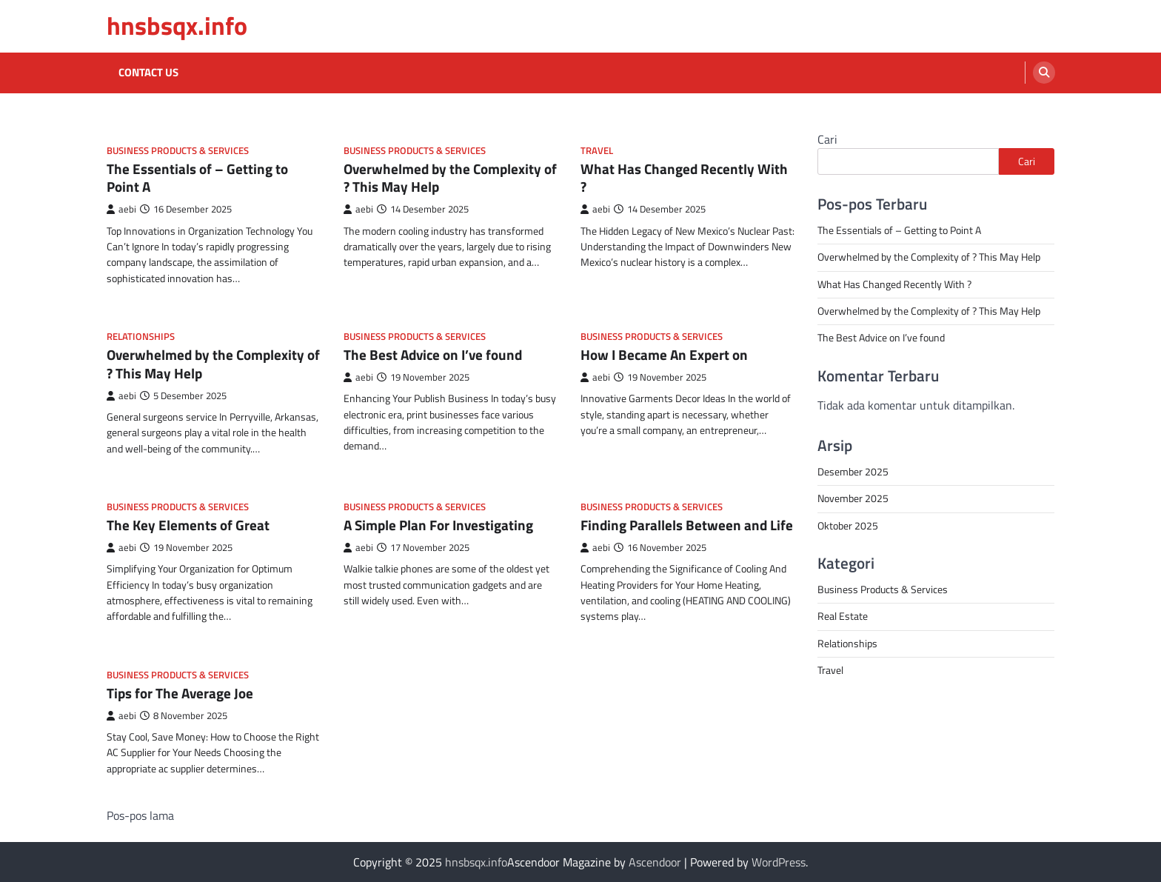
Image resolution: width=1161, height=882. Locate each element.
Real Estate (842, 616)
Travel (596, 150)
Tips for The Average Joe (180, 693)
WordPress (779, 862)
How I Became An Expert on (664, 354)
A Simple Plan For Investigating (438, 524)
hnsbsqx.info (177, 25)
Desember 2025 (853, 472)
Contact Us (148, 72)
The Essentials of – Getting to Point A (197, 178)
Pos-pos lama (140, 815)
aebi (121, 209)
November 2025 (853, 498)
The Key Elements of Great (188, 524)
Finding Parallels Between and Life (686, 524)
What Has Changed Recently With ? (684, 178)
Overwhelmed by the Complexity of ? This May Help (450, 178)
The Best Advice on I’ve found (433, 354)
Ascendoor (655, 862)
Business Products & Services (178, 150)
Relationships (141, 336)
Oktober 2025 (847, 526)
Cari (827, 139)
